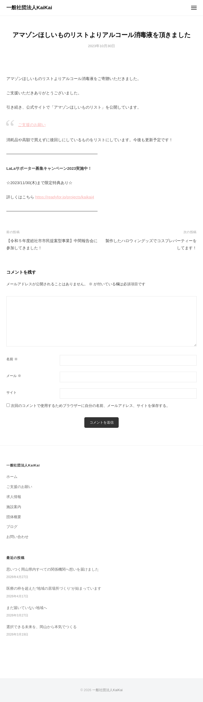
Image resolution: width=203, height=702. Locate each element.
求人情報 (13, 497)
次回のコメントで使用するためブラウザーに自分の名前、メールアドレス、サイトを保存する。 (90, 406)
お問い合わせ (17, 537)
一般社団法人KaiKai (29, 7)
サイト (11, 392)
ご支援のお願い (32, 124)
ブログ (11, 527)
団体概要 (13, 517)
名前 (12, 359)
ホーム (11, 477)
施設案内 (13, 507)
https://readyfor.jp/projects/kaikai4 (64, 197)
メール (13, 376)
